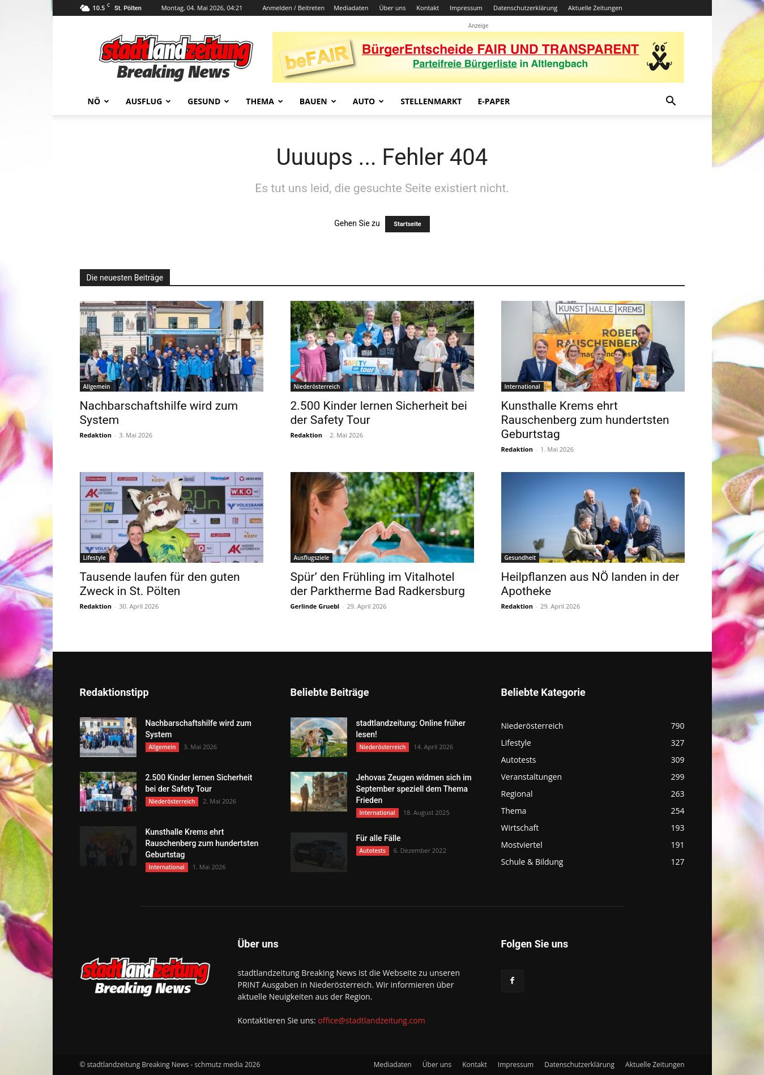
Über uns (392, 7)
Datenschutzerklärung (525, 7)
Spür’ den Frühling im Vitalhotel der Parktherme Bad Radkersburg (378, 584)
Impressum (466, 7)
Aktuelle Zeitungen (595, 7)
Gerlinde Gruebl (315, 606)
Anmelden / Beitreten (293, 7)
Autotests (373, 851)
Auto (369, 101)
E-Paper (493, 101)
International (522, 386)
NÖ (99, 101)
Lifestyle (94, 558)
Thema (264, 101)
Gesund (208, 101)
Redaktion (96, 435)
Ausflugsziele (312, 558)
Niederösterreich (317, 386)
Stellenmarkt (431, 101)
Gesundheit (520, 558)
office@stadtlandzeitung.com (371, 1020)
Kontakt (427, 7)
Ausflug (148, 101)
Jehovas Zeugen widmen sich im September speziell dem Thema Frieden (414, 789)
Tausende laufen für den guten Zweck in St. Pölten (160, 584)
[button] (671, 102)
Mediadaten (351, 7)
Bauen (318, 101)
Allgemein (96, 386)
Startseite (407, 224)
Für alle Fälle (378, 838)
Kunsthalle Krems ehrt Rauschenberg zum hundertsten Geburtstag (585, 420)
